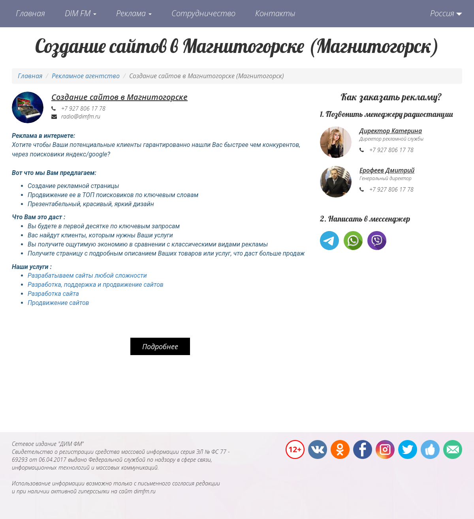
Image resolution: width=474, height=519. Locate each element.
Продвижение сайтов (58, 303)
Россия (442, 13)
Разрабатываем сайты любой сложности (87, 275)
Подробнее (160, 346)
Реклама (134, 13)
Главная (30, 13)
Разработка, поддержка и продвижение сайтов (96, 284)
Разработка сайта (53, 293)
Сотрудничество (203, 13)
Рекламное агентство (86, 75)
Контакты (275, 13)
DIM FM (80, 13)
